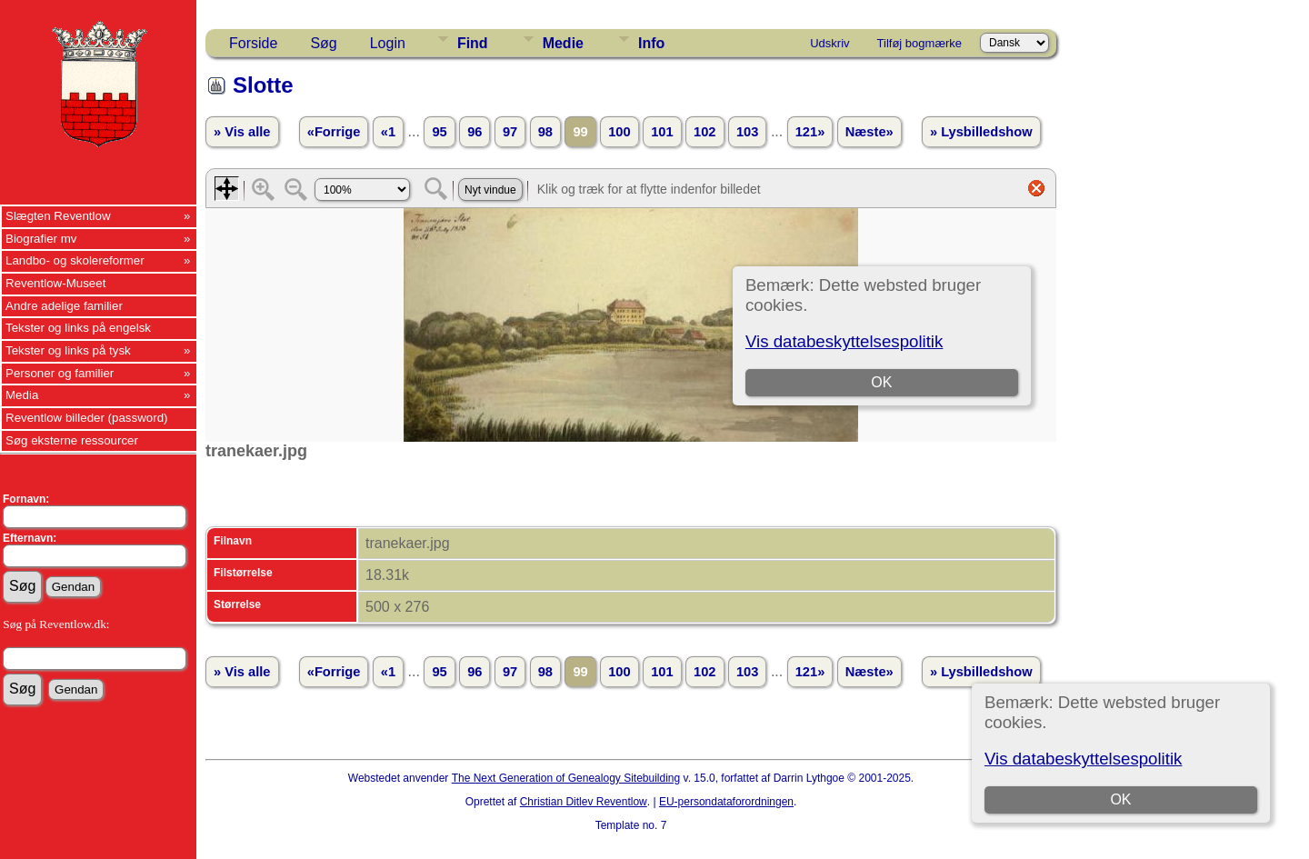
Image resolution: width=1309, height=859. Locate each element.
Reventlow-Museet (55, 283)
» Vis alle (242, 132)
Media (21, 395)
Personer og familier (59, 373)
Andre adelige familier (64, 306)
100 (619, 132)
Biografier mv (41, 238)
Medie (563, 43)
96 (474, 132)
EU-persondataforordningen (726, 801)
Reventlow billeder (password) (86, 418)
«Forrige (334, 132)
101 (662, 132)
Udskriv (829, 43)
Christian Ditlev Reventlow (583, 801)
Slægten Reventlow (58, 216)
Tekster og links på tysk (68, 350)
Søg (323, 43)
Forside (253, 43)
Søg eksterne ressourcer (71, 440)
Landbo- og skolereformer (75, 260)
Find (472, 43)
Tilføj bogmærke (919, 43)
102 (704, 132)
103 (747, 132)
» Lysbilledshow (981, 132)
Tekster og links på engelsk (78, 328)
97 (510, 132)
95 (439, 132)
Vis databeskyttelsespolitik (1083, 758)
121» (810, 132)
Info (651, 43)
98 (545, 132)
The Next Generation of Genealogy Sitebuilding (566, 778)
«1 (388, 132)
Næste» (869, 132)
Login (387, 43)
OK (1120, 799)
